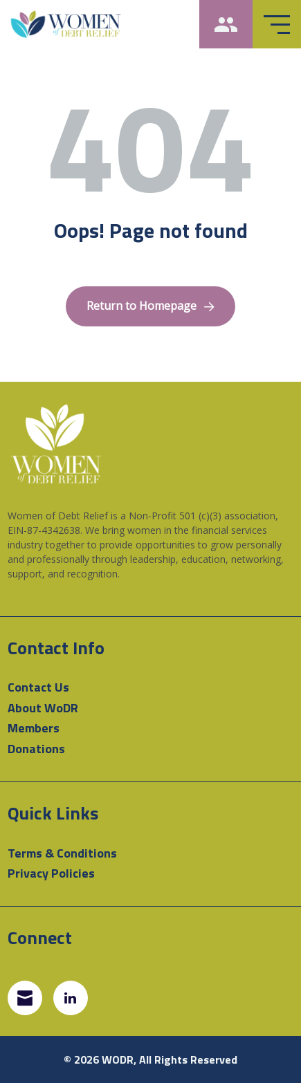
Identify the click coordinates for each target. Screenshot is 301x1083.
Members (34, 728)
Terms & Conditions (62, 853)
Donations (36, 748)
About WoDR (43, 707)
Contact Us (38, 687)
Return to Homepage (150, 305)
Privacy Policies (51, 873)
